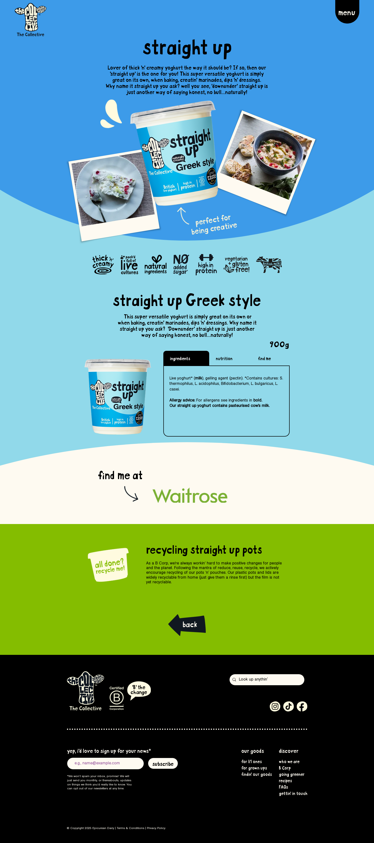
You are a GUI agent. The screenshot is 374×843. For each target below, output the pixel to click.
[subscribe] (163, 763)
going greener (291, 774)
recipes (285, 780)
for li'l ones (251, 761)
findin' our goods (253, 774)
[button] (347, 12)
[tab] (186, 358)
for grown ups (253, 767)
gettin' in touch (291, 793)
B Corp (285, 767)
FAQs (283, 787)
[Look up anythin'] (266, 679)
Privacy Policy (156, 828)
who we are (289, 761)
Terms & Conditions (130, 828)
